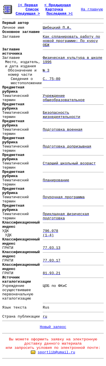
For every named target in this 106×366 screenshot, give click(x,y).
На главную (92, 9)
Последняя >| (59, 14)
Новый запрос (53, 327)
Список (32, 9)
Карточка (54, 9)
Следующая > (28, 14)
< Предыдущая (57, 5)
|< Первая (28, 5)
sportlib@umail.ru (56, 352)
